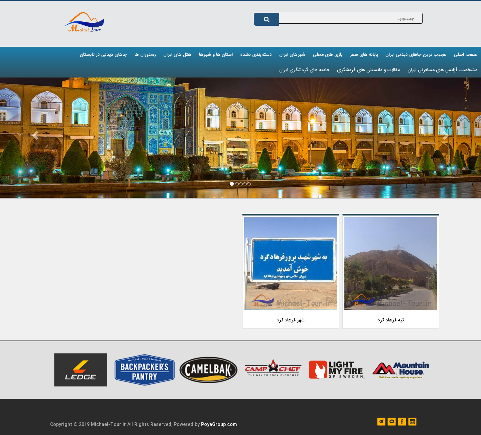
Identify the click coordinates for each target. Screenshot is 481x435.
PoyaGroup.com (219, 424)
